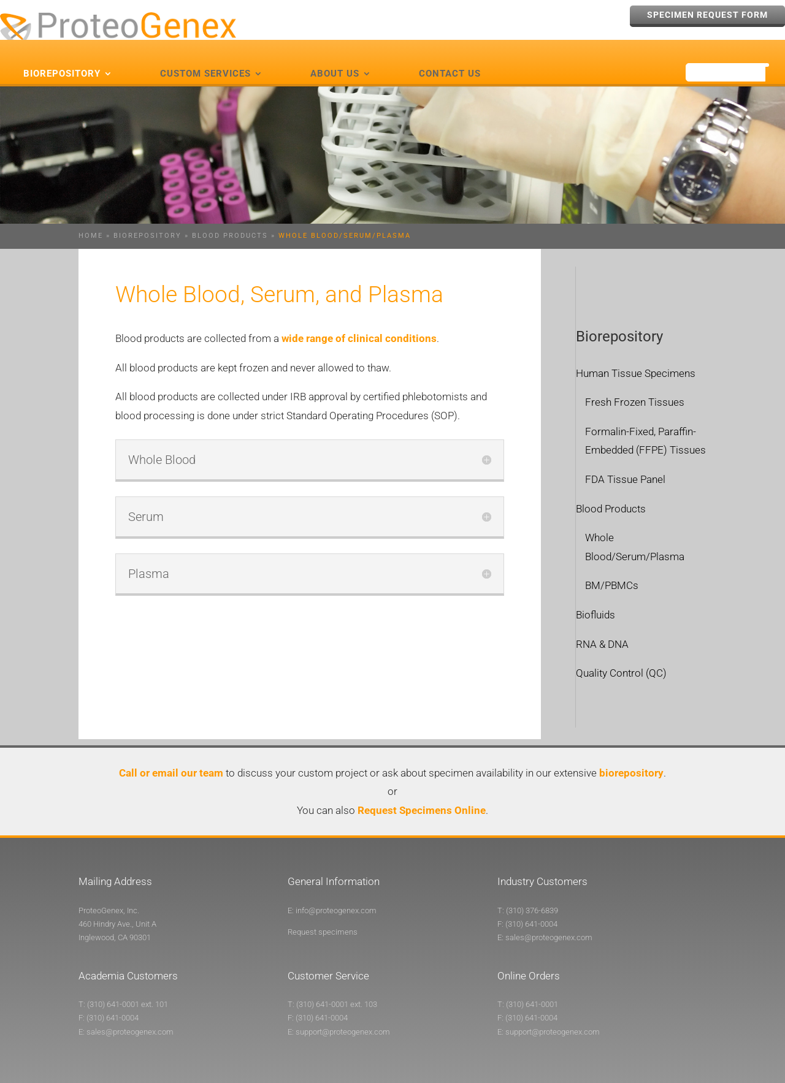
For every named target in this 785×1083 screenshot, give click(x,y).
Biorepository (62, 52)
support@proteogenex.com (343, 1010)
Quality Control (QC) (621, 652)
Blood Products (230, 215)
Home (90, 215)
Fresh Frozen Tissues (634, 381)
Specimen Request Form (707, 15)
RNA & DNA (602, 623)
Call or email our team (171, 751)
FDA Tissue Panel (625, 458)
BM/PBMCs (611, 564)
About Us (334, 52)
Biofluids (595, 593)
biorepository (631, 751)
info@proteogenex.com (336, 889)
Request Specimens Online (422, 789)
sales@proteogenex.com (548, 916)
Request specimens (323, 910)
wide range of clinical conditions (359, 317)
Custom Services (205, 52)
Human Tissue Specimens (635, 352)
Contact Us (450, 52)
